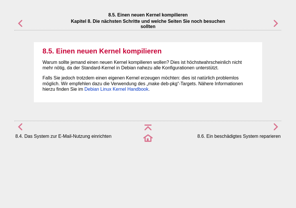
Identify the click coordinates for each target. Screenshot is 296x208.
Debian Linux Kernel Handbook (116, 89)
